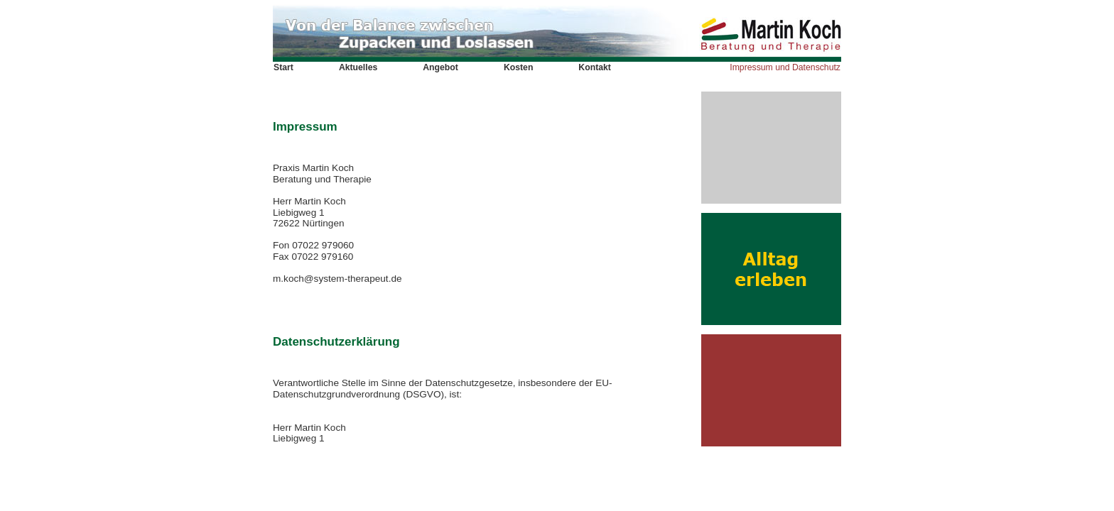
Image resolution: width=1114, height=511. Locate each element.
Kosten (518, 67)
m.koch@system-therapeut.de (337, 278)
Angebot (440, 67)
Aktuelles (358, 67)
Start (283, 67)
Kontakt (594, 67)
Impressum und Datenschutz (785, 67)
